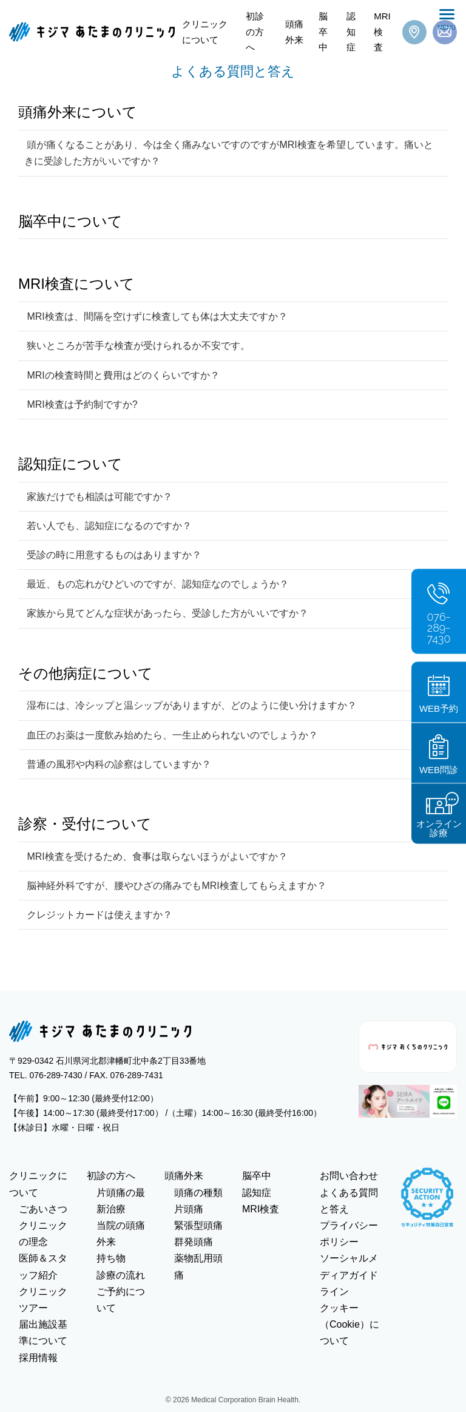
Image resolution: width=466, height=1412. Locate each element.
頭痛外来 (294, 32)
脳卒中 (323, 31)
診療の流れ (120, 1275)
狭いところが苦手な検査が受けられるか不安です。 (137, 345)
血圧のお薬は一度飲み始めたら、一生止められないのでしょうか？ (171, 735)
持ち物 (111, 1258)
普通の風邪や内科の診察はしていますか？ (117, 764)
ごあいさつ (43, 1209)
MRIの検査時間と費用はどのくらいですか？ (122, 375)
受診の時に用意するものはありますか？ (112, 555)
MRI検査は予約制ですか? (81, 404)
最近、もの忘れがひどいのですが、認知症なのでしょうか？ (156, 584)
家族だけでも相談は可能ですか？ (98, 496)
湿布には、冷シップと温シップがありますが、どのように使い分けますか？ (190, 705)
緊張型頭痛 (198, 1225)
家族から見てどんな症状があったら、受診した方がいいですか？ (166, 613)
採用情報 (38, 1358)
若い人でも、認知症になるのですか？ (108, 526)
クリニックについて (205, 32)
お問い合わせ (349, 1175)
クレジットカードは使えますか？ (98, 915)
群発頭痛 (193, 1242)
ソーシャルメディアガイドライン (349, 1274)
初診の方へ (255, 31)
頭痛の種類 (198, 1192)
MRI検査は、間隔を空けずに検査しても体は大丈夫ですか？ (156, 316)
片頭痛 (188, 1209)
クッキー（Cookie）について (349, 1324)
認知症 (351, 31)
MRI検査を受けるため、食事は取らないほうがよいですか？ (156, 856)
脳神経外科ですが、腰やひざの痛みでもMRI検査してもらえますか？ (175, 885)
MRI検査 (382, 31)
